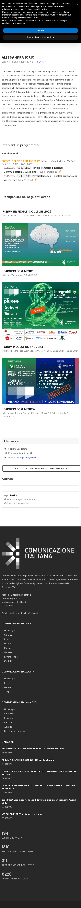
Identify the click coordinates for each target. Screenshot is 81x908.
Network (8, 643)
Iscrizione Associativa (14, 731)
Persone (8, 722)
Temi (6, 691)
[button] (77, 4)
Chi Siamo (9, 634)
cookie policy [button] (41, 9)
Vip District (41, 61)
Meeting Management (25, 457)
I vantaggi (9, 718)
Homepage (9, 630)
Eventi (7, 639)
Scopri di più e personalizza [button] (40, 37)
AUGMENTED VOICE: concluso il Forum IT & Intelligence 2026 (33, 748)
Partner (8, 648)
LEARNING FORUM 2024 (18, 409)
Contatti (8, 661)
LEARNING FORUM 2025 (18, 271)
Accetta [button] (40, 30)
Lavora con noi (11, 656)
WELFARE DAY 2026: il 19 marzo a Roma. (22, 814)
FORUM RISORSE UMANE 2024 (22, 347)
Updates (8, 652)
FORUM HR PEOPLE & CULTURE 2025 (21, 161)
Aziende (8, 726)
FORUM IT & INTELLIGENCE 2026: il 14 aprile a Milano (28, 760)
